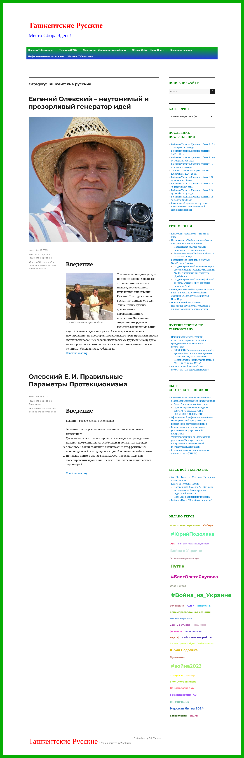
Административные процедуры (191, 407)
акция (194, 715)
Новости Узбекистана (42, 50)
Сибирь (208, 525)
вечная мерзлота (181, 618)
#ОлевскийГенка (38, 268)
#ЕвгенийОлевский (45, 265)
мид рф (174, 637)
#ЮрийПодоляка (192, 534)
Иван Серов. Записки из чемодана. (192, 497)
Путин (177, 566)
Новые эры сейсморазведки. (186, 302)
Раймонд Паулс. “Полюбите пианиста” (191, 500)
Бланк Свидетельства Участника (191, 404)
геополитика (193, 631)
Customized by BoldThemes (147, 738)
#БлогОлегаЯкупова (194, 576)
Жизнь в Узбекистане (80, 56)
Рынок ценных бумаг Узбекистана (192, 643)
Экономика (35, 404)
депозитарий (178, 715)
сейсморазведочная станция (190, 612)
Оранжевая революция (185, 558)
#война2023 (186, 666)
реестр (190, 675)
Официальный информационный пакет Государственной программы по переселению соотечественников (192, 420)
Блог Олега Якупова (39, 254)
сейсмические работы (197, 637)
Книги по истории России (185, 484)
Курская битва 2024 (187, 708)
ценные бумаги (180, 624)
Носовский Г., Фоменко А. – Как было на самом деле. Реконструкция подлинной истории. (193, 490)
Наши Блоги (158, 50)
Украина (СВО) (69, 50)
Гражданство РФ (183, 695)
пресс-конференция (185, 525)
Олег (190, 605)
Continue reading (76, 353)
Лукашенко (177, 657)
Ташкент (199, 624)
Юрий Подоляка (184, 650)
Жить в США (139, 50)
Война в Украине (186, 550)
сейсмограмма (179, 701)
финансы (176, 631)
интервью (176, 675)
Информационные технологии (46, 56)
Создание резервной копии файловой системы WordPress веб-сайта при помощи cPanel (194, 283)
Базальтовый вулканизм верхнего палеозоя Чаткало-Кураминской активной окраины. (189, 206)
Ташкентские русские (40, 257)
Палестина (204, 605)
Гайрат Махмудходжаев (193, 543)
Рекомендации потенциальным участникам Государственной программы (188, 430)
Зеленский (177, 605)
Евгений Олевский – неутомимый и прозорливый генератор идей (89, 102)
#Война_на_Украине (201, 595)
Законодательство (181, 50)
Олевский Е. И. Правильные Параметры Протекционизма (78, 380)
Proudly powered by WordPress (116, 743)
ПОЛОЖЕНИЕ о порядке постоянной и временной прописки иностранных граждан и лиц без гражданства (194, 353)
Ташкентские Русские (66, 25)
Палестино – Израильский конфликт (106, 50)
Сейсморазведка (182, 688)
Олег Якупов (178, 585)
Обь (172, 543)
